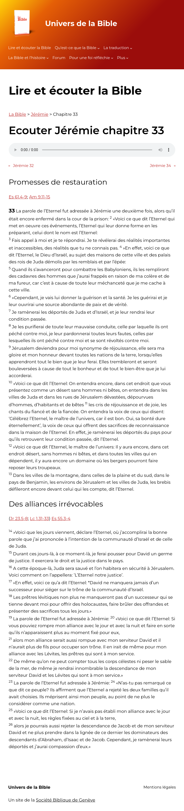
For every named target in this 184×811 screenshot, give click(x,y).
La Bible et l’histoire (26, 57)
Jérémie (39, 114)
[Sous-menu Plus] (127, 58)
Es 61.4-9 (18, 196)
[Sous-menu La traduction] (131, 48)
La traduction (116, 48)
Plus (121, 57)
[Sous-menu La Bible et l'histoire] (47, 58)
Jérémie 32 (21, 166)
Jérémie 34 (163, 166)
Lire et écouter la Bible (29, 48)
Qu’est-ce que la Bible (75, 48)
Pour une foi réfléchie (89, 57)
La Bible (17, 114)
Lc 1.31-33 (39, 518)
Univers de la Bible (81, 23)
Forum (59, 57)
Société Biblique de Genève (65, 800)
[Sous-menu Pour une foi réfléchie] (112, 58)
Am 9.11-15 (39, 196)
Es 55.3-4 (61, 518)
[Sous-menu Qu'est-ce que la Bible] (98, 48)
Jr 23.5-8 (19, 518)
